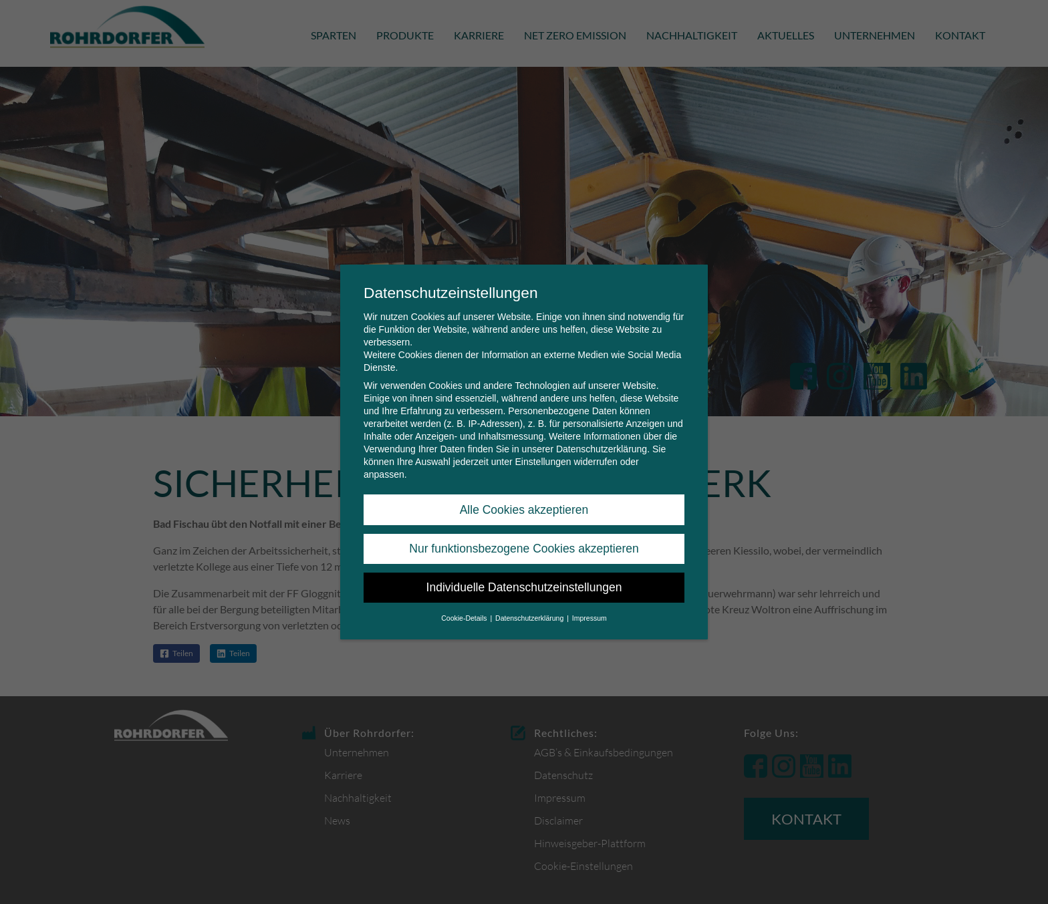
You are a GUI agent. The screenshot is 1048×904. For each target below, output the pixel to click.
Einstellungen (543, 461)
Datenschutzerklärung (601, 449)
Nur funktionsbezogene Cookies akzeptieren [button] (523, 548)
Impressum (589, 618)
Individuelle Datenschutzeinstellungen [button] (524, 587)
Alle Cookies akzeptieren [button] (524, 509)
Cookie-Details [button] (465, 618)
